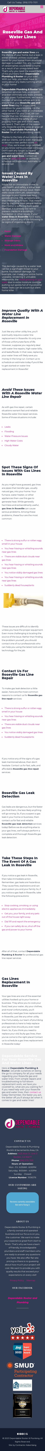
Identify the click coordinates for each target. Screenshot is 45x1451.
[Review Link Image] (23, 1332)
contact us (35, 1092)
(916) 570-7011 (30, 2)
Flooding (9, 431)
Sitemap (30, 1280)
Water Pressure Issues (16, 436)
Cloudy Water (12, 445)
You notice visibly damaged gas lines (24, 572)
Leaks (8, 427)
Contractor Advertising (25, 1445)
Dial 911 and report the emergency (22, 921)
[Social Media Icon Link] (18, 1434)
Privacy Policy (17, 1280)
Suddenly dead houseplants (19, 585)
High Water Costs (14, 441)
